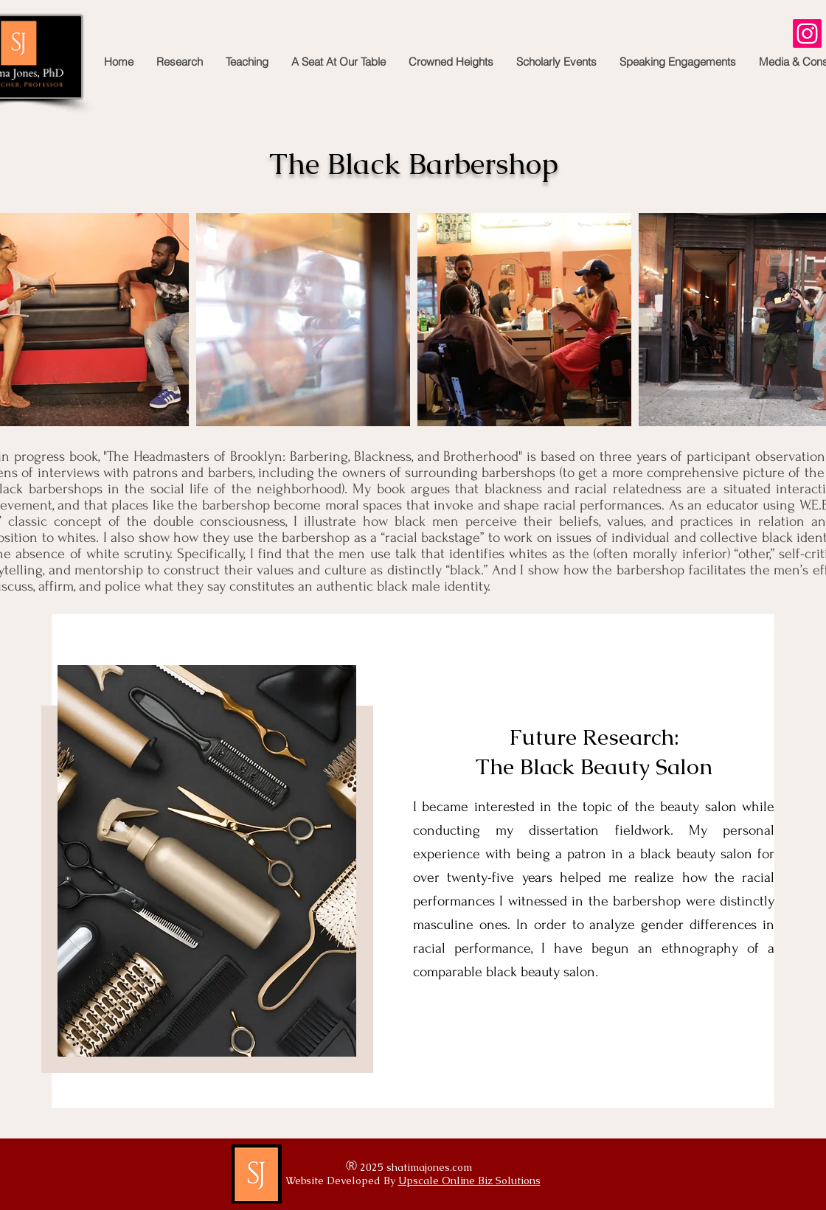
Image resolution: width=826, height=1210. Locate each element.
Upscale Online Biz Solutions (469, 1180)
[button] (179, 62)
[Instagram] (807, 33)
